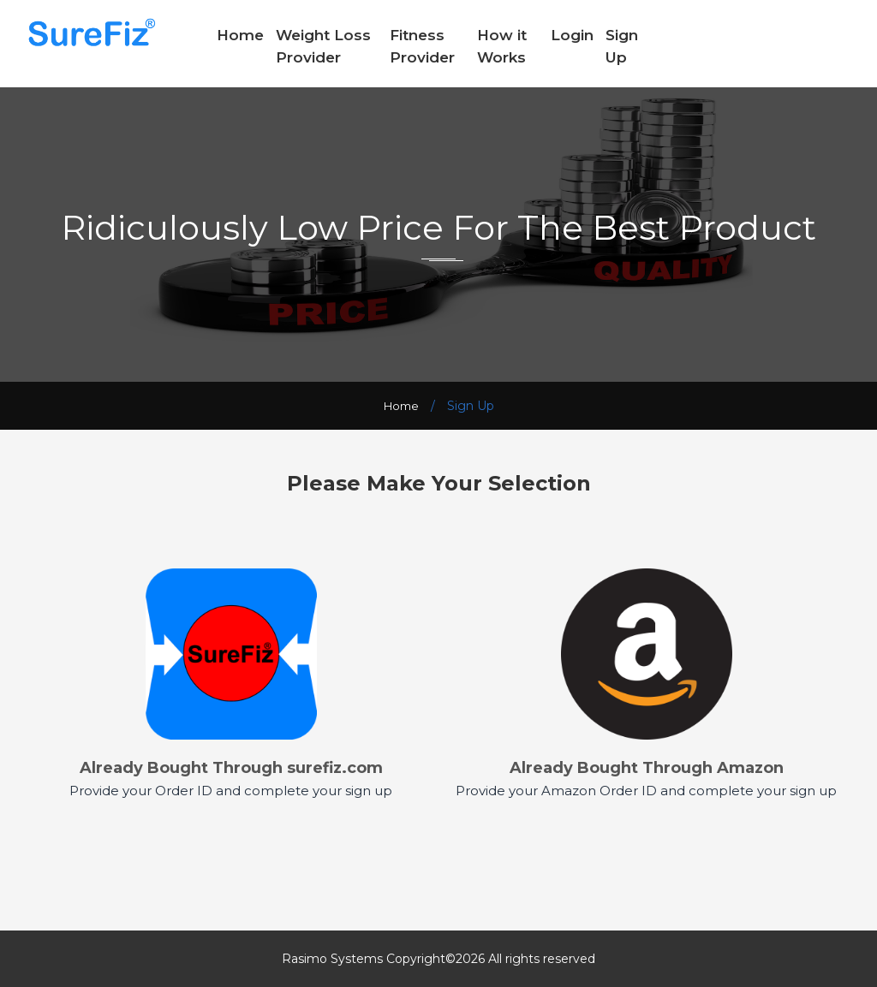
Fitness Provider (422, 46)
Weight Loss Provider (323, 46)
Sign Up (622, 46)
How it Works (502, 46)
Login (572, 35)
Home (240, 35)
